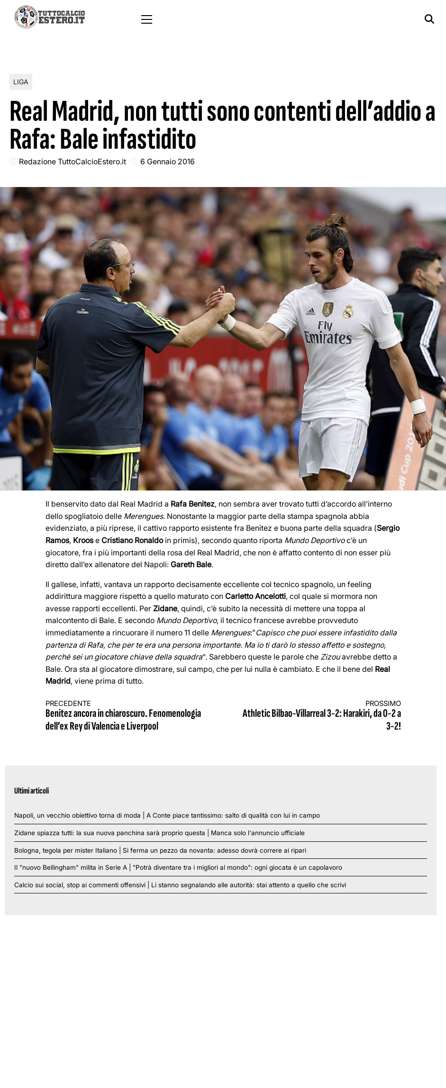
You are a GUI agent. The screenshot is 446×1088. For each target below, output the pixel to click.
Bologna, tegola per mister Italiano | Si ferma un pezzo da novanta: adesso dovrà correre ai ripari (160, 850)
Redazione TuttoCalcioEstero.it (72, 161)
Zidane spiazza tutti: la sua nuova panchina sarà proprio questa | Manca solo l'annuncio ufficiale (159, 833)
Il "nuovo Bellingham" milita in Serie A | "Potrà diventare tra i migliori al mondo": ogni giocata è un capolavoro (178, 867)
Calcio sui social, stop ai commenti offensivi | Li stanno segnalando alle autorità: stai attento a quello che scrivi (180, 885)
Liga (20, 82)
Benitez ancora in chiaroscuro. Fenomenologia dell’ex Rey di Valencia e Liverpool (126, 716)
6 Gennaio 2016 (167, 161)
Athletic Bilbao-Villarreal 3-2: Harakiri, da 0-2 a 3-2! (321, 716)
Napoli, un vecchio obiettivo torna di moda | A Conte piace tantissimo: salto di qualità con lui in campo (167, 815)
